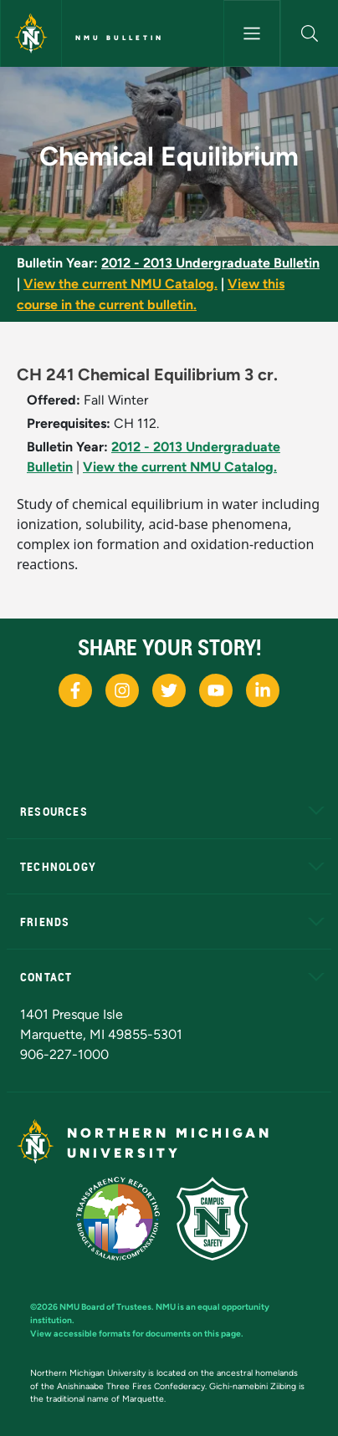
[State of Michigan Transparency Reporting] (126, 1217)
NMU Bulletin (119, 37)
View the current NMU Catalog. (120, 284)
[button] (309, 33)
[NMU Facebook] (75, 690)
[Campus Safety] (219, 1217)
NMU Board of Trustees (105, 1306)
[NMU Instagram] (122, 690)
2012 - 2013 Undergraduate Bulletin (210, 263)
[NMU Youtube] (216, 690)
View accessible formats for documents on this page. (136, 1333)
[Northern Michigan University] (31, 33)
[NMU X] (169, 690)
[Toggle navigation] (252, 33)
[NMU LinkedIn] (262, 690)
